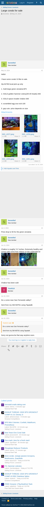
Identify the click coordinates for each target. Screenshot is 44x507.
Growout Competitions (12, 419)
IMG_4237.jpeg (8, 134)
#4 (42, 279)
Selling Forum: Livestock (13, 429)
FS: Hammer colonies (13, 466)
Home (4, 501)
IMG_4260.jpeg (8, 159)
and (11, 168)
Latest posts (6, 401)
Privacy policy (28, 498)
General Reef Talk (11, 409)
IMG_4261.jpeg (28, 159)
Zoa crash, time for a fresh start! (17, 440)
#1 (42, 70)
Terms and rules (16, 498)
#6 (42, 318)
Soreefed (6, 14)
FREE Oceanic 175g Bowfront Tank (18, 484)
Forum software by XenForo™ (18, 505)
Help (35, 498)
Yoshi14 (11, 288)
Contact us (5, 498)
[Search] (41, 2)
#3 (42, 245)
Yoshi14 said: (7, 323)
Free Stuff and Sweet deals (14, 488)
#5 (42, 296)
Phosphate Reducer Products (16, 448)
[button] (2, 2)
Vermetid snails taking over (15, 404)
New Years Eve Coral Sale (15, 433)
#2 (42, 228)
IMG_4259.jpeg (28, 134)
